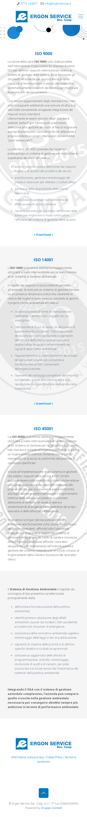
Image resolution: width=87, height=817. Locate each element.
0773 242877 (29, 3)
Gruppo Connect (51, 808)
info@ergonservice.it (58, 3)
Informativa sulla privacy (27, 757)
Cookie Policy (54, 757)
